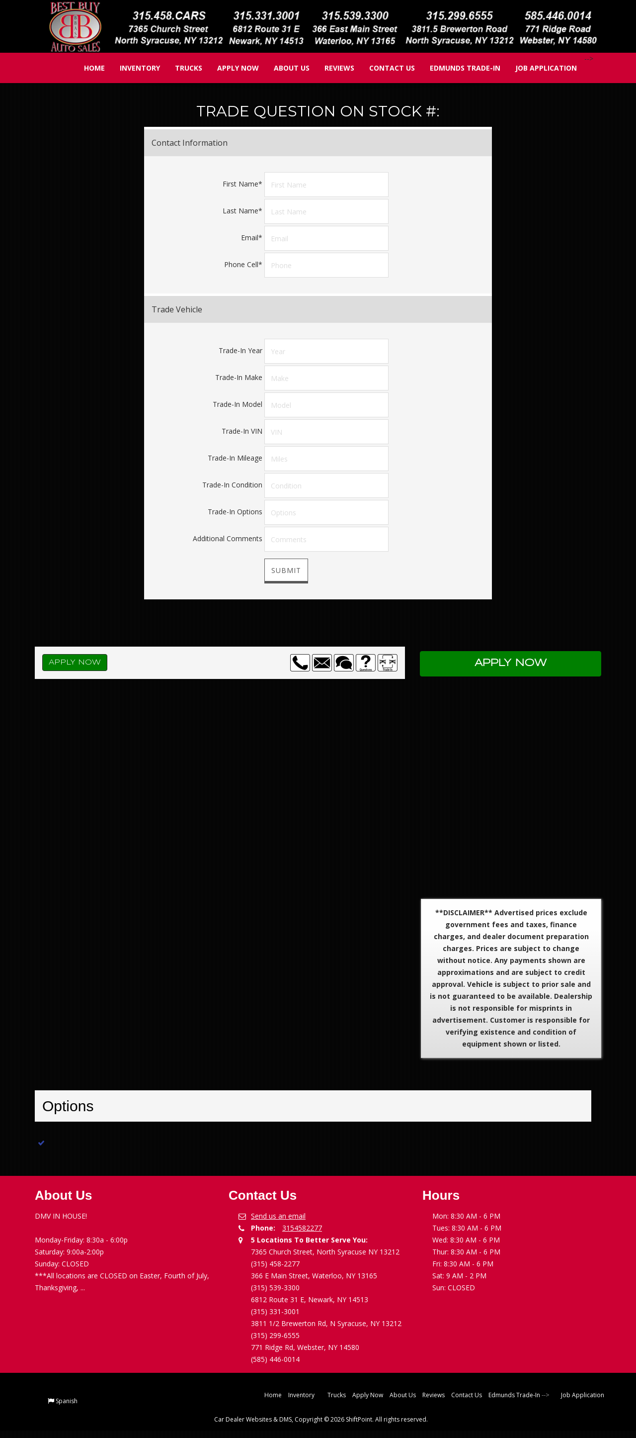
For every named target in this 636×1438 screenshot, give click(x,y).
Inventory (133, 68)
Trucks (181, 68)
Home (87, 68)
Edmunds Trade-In (458, 68)
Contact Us (385, 68)
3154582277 (302, 1228)
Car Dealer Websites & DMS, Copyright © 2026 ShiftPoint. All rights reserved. (321, 1419)
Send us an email (278, 1216)
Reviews (332, 68)
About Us (285, 68)
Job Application (539, 68)
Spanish (67, 1401)
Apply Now (231, 68)
